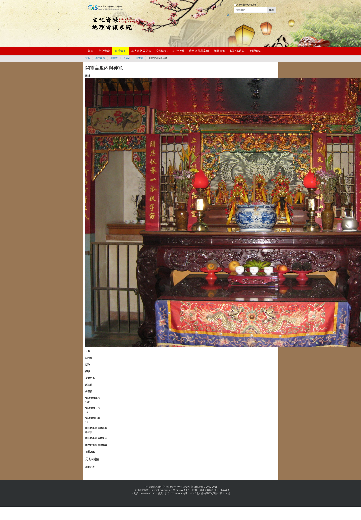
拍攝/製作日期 (92, 418)
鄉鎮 (87, 371)
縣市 (87, 364)
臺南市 (114, 58)
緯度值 (88, 391)
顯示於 (88, 358)
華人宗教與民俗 (141, 51)
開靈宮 (139, 58)
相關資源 (219, 51)
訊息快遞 (178, 51)
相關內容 (90, 466)
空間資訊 (162, 51)
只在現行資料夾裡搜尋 (246, 5)
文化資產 (104, 51)
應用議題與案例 (199, 51)
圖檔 (87, 75)
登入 (229, 14)
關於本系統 (237, 51)
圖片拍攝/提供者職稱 (96, 445)
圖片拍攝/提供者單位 (96, 438)
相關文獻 (90, 451)
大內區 (126, 58)
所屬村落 (90, 378)
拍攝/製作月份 (92, 408)
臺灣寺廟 (120, 51)
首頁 (90, 51)
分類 (87, 351)
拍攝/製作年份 (92, 398)
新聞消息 (255, 51)
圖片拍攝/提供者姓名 (96, 428)
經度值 (88, 384)
